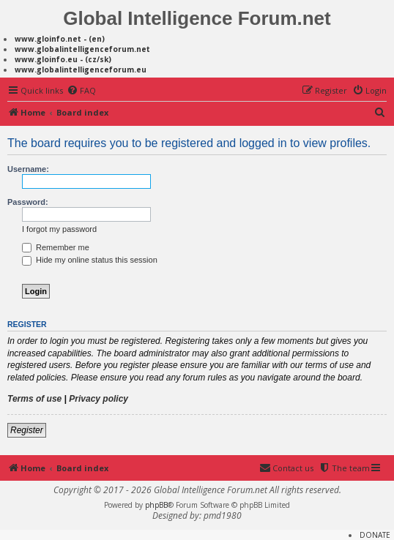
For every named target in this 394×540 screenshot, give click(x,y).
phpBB (156, 505)
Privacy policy (98, 399)
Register (26, 430)
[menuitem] (81, 91)
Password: (27, 202)
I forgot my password (59, 229)
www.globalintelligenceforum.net (82, 49)
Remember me (55, 247)
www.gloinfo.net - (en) (60, 39)
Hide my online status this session (89, 259)
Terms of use (34, 399)
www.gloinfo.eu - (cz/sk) (63, 59)
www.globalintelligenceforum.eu (80, 69)
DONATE (375, 535)
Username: (28, 169)
